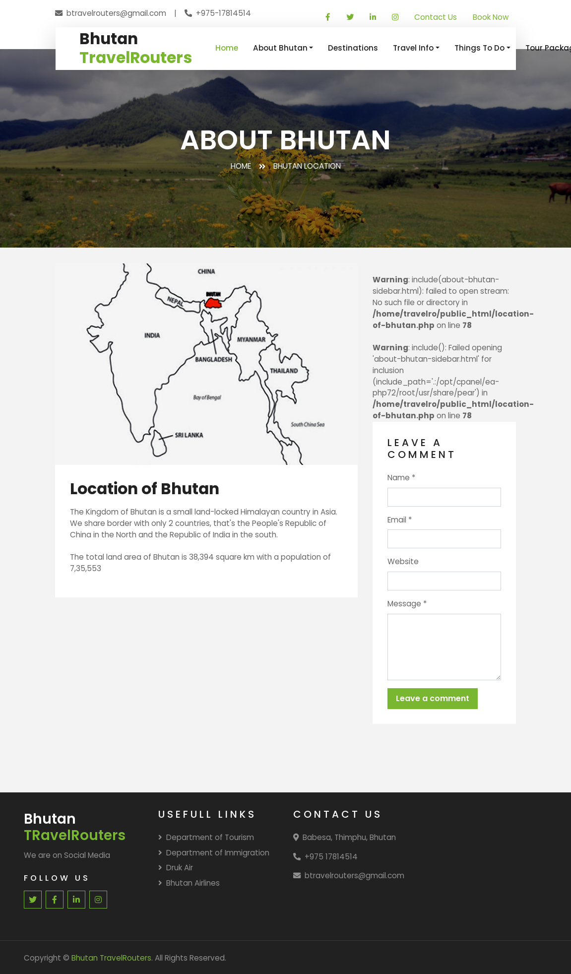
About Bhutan (280, 48)
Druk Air (175, 867)
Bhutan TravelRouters (111, 958)
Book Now (490, 17)
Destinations (353, 48)
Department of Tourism (206, 837)
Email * (399, 520)
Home (226, 48)
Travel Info (413, 48)
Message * (407, 603)
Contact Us (435, 17)
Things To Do (479, 48)
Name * (401, 477)
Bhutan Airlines (189, 883)
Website (403, 561)
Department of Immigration (213, 852)
